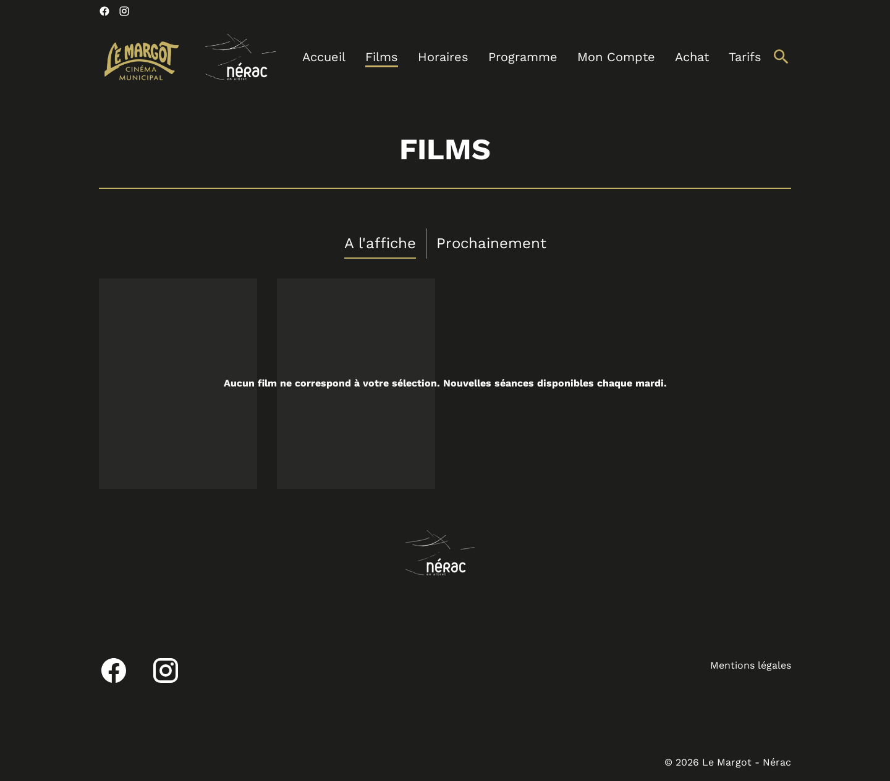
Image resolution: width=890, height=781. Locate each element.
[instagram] (124, 11)
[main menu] (531, 57)
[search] (781, 57)
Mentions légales (750, 665)
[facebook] (104, 11)
